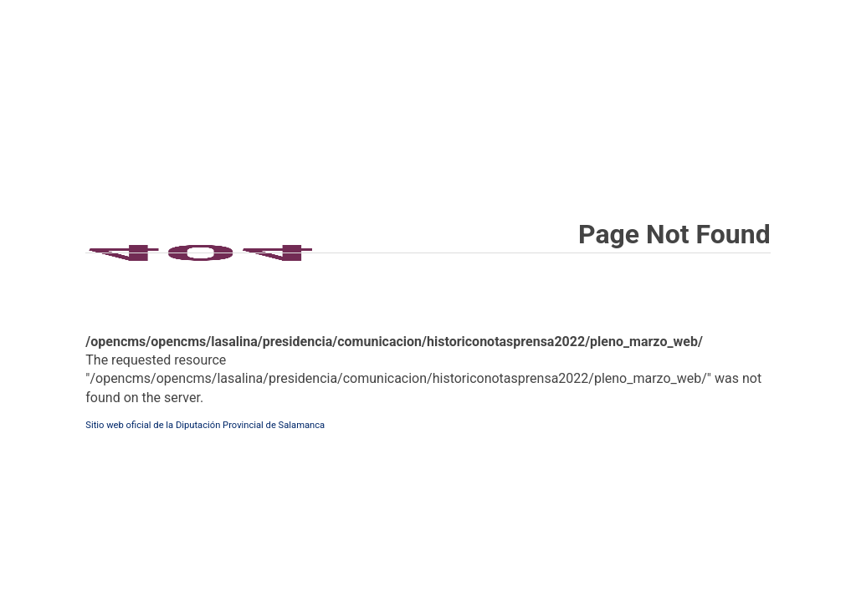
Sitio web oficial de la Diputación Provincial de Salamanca (205, 425)
